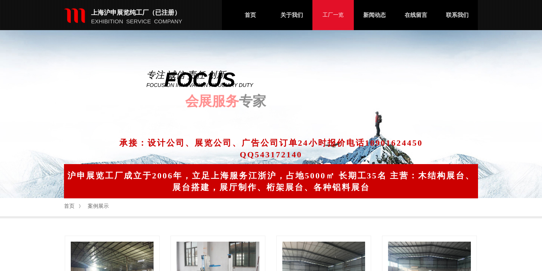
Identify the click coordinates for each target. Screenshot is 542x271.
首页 (250, 15)
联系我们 (457, 15)
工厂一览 (333, 15)
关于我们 (291, 15)
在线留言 (416, 15)
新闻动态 (374, 15)
